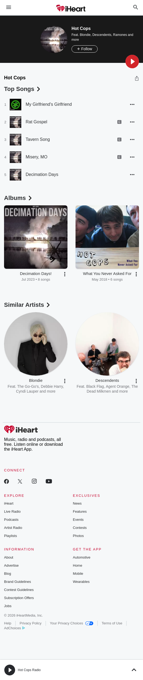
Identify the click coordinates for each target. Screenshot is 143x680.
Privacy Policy (31, 623)
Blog (7, 574)
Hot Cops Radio (29, 670)
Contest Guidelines (19, 590)
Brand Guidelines (17, 582)
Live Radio (12, 511)
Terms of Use (112, 623)
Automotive (81, 557)
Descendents (101, 35)
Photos (78, 536)
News (77, 503)
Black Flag (95, 386)
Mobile (78, 574)
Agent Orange (117, 386)
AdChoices (14, 628)
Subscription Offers (19, 598)
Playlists (10, 536)
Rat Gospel (36, 122)
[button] (132, 61)
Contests (80, 528)
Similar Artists (27, 304)
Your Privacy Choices (71, 623)
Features (80, 511)
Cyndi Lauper (27, 391)
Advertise (11, 565)
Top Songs (22, 89)
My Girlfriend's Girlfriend (49, 104)
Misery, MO (36, 157)
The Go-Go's (28, 386)
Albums (18, 198)
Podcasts (11, 520)
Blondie (85, 35)
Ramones (120, 35)
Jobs (7, 606)
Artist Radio (13, 528)
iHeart (8, 503)
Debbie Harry (52, 386)
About (8, 557)
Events (78, 520)
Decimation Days (42, 174)
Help (7, 623)
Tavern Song (38, 139)
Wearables (81, 582)
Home (77, 565)
